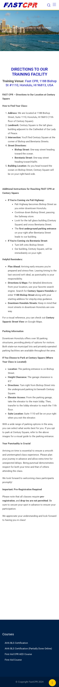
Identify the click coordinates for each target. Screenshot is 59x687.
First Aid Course (13, 659)
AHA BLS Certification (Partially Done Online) (28, 648)
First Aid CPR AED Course (18, 654)
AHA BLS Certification (16, 643)
